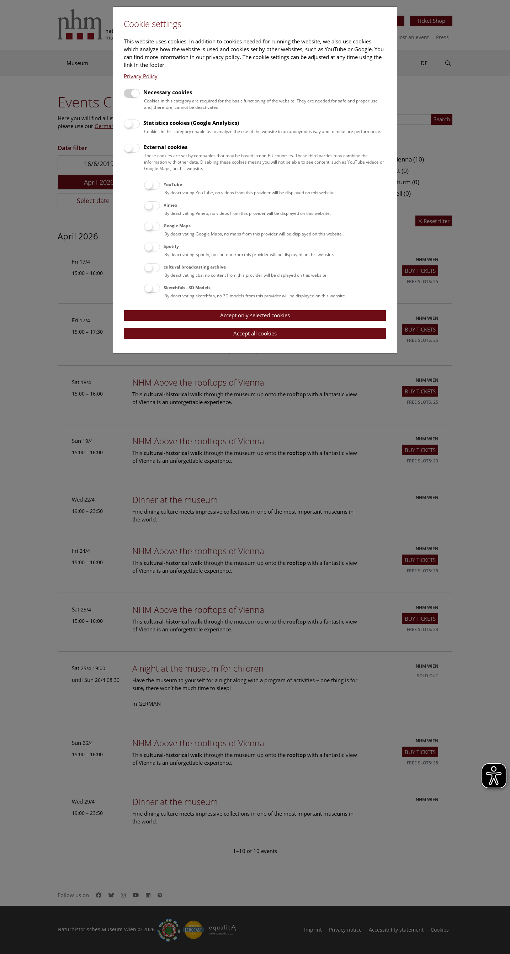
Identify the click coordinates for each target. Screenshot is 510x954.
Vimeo (170, 205)
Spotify (171, 246)
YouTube (173, 184)
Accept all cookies (255, 333)
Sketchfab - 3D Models (187, 288)
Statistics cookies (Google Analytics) (191, 122)
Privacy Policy (141, 76)
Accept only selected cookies (255, 315)
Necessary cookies (167, 92)
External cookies (165, 146)
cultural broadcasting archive (195, 267)
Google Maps (177, 226)
